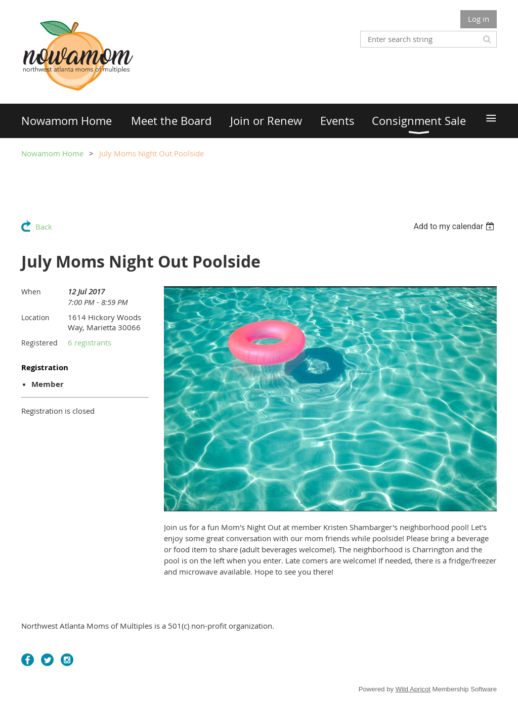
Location (35, 317)
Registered (39, 342)
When (31, 291)
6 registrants (89, 342)
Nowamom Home (52, 153)
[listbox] (455, 226)
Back (43, 227)
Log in (478, 19)
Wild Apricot (413, 689)
